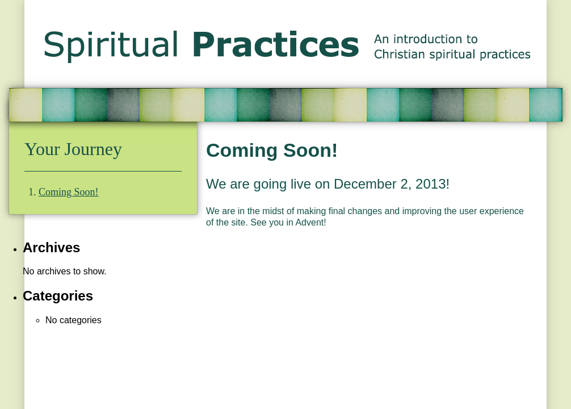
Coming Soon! (69, 192)
